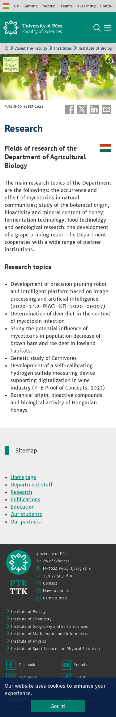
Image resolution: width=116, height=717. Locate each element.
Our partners (26, 522)
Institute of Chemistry (31, 619)
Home (6, 48)
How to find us (56, 590)
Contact (107, 6)
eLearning (86, 6)
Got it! (58, 706)
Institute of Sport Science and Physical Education (55, 648)
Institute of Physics (28, 641)
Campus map (55, 598)
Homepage (23, 477)
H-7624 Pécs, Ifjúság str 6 (67, 568)
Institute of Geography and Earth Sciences (49, 626)
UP (16, 6)
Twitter (82, 109)
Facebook (69, 109)
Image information (109, 60)
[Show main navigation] (107, 27)
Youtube (81, 664)
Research (21, 492)
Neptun (49, 6)
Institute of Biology (96, 48)
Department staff (32, 484)
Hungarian (6, 6)
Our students (26, 514)
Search (97, 27)
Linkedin (94, 109)
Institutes (63, 48)
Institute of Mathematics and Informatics (49, 634)
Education (23, 507)
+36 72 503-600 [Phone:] (58, 575)
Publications (25, 499)
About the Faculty (31, 48)
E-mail (106, 109)
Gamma (31, 6)
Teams (66, 6)
